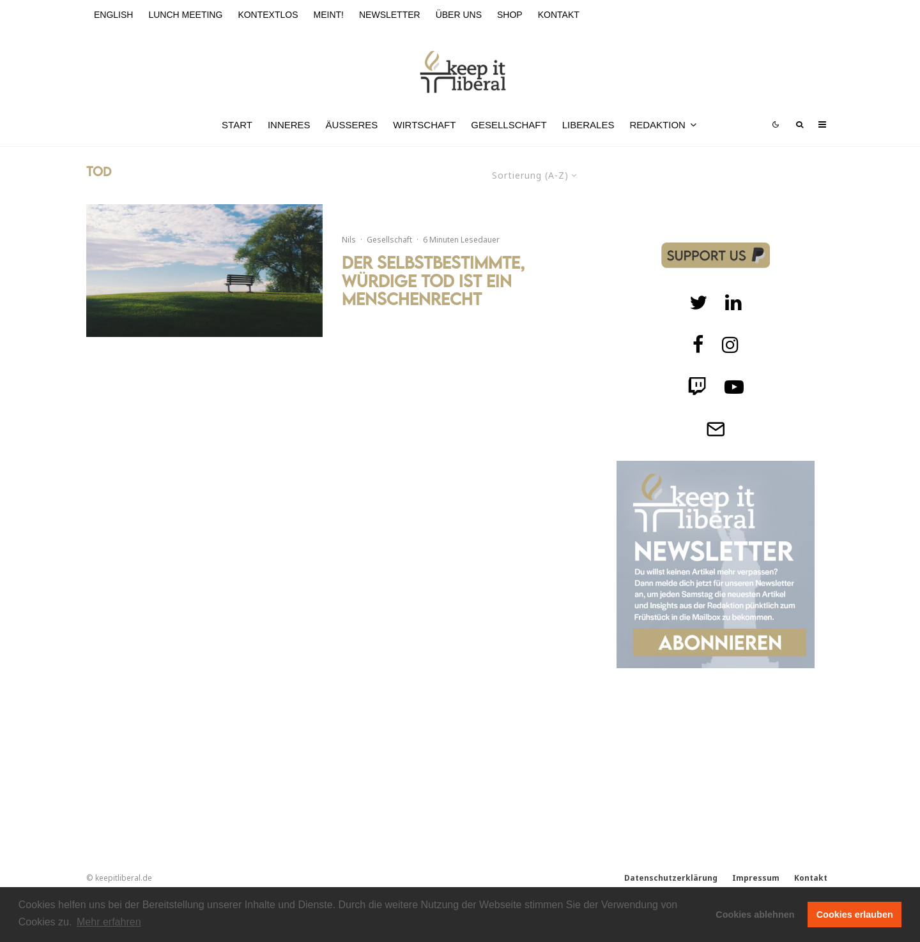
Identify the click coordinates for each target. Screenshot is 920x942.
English (113, 15)
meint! (329, 15)
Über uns (459, 15)
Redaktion (657, 124)
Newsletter (389, 15)
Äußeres (352, 124)
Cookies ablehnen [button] (755, 914)
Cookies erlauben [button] (854, 914)
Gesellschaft (508, 124)
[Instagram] (730, 344)
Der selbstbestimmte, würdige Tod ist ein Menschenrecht (433, 280)
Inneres (289, 124)
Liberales (588, 124)
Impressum (755, 877)
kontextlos (268, 15)
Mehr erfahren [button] (109, 921)
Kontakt (558, 15)
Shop (510, 15)
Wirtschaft (424, 124)
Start (237, 124)
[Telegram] (716, 428)
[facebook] (698, 344)
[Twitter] (698, 302)
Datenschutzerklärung (670, 877)
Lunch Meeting (185, 15)
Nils (349, 239)
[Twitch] (733, 302)
